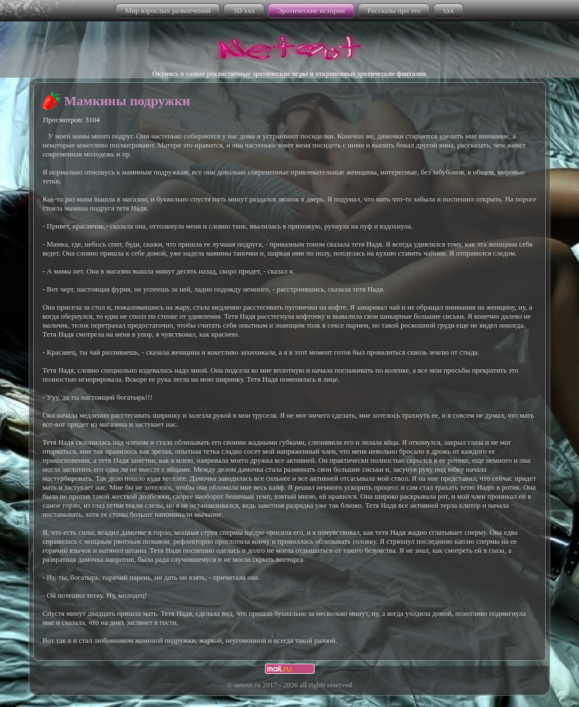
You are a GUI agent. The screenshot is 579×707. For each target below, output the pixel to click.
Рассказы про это (393, 10)
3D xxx (244, 10)
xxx (448, 10)
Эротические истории (311, 10)
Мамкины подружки (127, 100)
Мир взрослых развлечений (167, 10)
